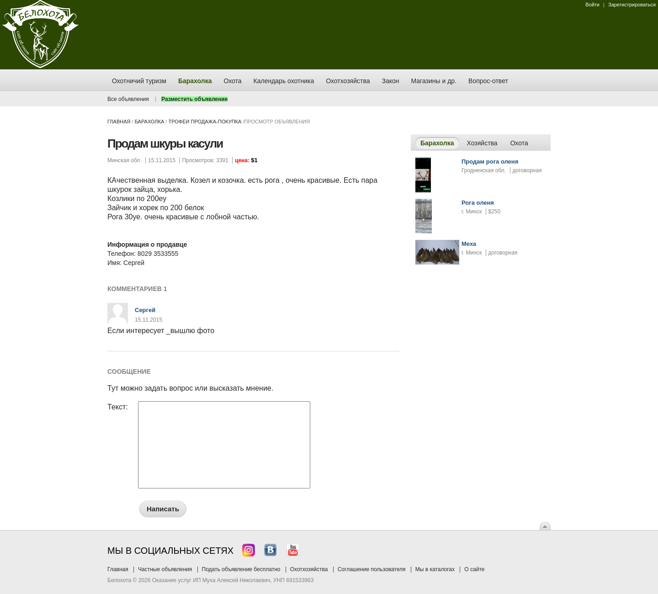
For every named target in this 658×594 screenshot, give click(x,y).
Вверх (545, 526)
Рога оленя (478, 202)
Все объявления (128, 99)
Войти (592, 4)
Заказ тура (7, 139)
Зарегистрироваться (632, 4)
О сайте (474, 569)
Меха (469, 243)
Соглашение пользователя (372, 569)
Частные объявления (165, 569)
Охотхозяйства (309, 569)
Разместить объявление (194, 99)
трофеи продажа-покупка (204, 121)
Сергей (145, 310)
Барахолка (149, 121)
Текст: (117, 407)
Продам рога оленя (490, 161)
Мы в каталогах (435, 569)
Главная (118, 121)
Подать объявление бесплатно (241, 569)
